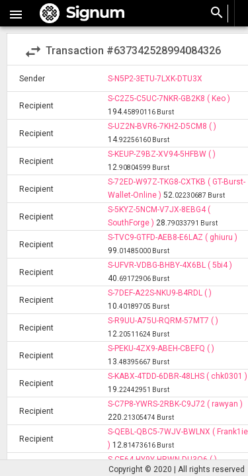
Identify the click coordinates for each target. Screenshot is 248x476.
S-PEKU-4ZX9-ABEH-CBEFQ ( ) (161, 348)
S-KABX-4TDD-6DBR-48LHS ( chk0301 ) (177, 376)
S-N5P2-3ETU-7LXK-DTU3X (155, 78)
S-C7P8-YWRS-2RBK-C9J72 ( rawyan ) (175, 404)
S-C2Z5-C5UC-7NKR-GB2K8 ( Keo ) (169, 98)
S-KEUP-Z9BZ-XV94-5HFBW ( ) (162, 154)
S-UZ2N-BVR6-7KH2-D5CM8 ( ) (162, 126)
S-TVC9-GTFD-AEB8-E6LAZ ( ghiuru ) (172, 237)
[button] (16, 13)
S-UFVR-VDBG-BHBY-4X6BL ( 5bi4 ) (170, 265)
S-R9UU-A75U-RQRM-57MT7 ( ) (163, 320)
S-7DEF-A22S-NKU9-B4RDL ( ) (160, 293)
